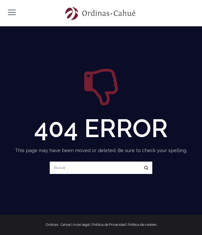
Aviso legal (81, 225)
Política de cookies (142, 225)
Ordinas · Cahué (58, 225)
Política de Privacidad (109, 225)
